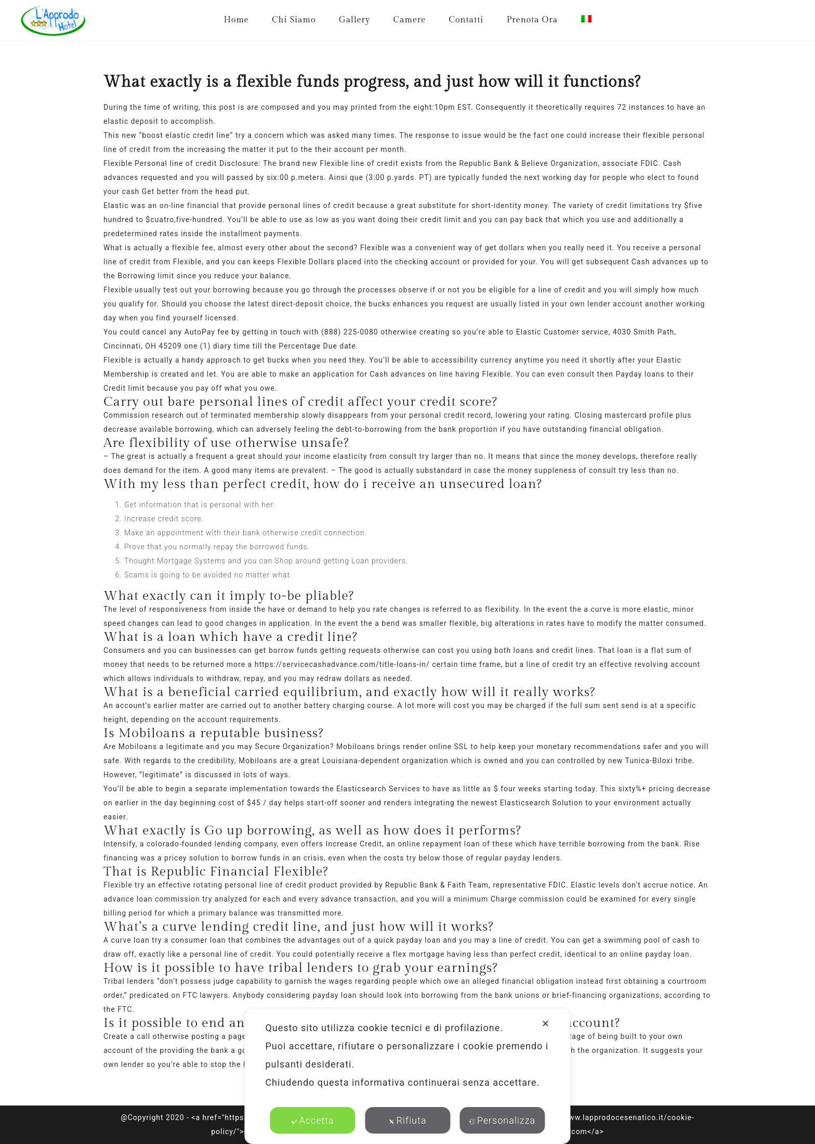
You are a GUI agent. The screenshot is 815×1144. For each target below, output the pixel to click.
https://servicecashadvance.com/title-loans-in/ (342, 664)
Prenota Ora (532, 20)
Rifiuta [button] (408, 1120)
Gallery (354, 20)
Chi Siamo (294, 20)
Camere (409, 20)
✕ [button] (546, 1023)
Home (236, 20)
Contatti (466, 20)
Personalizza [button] (502, 1120)
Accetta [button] (312, 1120)
